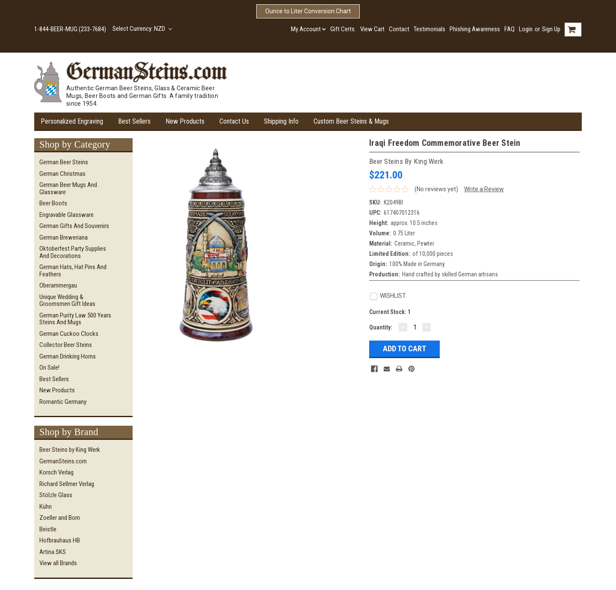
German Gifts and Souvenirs (74, 226)
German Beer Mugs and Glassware (68, 188)
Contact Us (234, 121)
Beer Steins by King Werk (69, 450)
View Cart (372, 29)
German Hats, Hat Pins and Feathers (73, 270)
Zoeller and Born (59, 518)
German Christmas (62, 174)
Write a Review (484, 189)
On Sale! (49, 367)
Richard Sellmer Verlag (66, 484)
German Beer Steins (63, 162)
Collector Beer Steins (65, 345)
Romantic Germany (62, 402)
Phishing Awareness (475, 29)
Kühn (45, 506)
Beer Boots (53, 203)
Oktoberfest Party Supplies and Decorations (72, 252)
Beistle (47, 529)
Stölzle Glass (55, 495)
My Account (308, 29)
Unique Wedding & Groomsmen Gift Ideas (67, 300)
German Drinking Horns (67, 356)
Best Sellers (134, 121)
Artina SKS (52, 552)
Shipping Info (281, 121)
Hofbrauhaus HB (59, 540)
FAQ (509, 29)
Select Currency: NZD (142, 29)
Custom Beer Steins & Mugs (351, 121)
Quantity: (380, 327)
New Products (185, 121)
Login (526, 29)
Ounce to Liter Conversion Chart (308, 11)
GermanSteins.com (63, 461)
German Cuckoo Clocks (68, 334)
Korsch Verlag (56, 472)
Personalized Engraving (72, 121)
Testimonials (429, 29)
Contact (399, 29)
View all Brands (58, 563)
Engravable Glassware (66, 215)
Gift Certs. (343, 29)
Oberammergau (58, 285)
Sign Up (551, 29)
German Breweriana (63, 237)
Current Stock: (390, 311)
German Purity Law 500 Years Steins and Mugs (75, 318)
